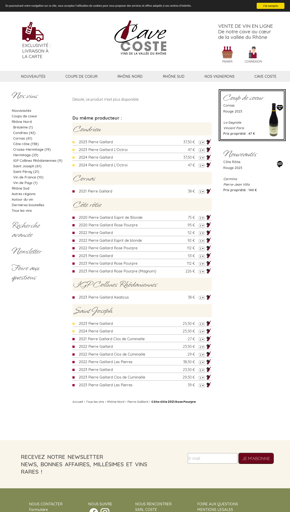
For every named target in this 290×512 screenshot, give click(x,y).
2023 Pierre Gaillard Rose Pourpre (108, 263)
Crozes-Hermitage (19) (32, 149)
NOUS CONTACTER (45, 504)
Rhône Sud (20, 188)
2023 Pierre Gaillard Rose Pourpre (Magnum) (117, 271)
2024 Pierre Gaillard (96, 157)
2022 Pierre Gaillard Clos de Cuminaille (112, 354)
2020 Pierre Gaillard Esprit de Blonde (110, 217)
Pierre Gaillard (137, 402)
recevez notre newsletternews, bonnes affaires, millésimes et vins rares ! (84, 464)
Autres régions (24, 194)
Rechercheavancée (26, 229)
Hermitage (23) (25, 155)
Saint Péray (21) (26, 171)
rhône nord (130, 76)
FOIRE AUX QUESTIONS (217, 504)
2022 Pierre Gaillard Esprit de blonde (110, 240)
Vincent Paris (233, 128)
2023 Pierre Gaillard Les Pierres (105, 385)
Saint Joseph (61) (27, 166)
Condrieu (87, 129)
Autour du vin (22, 199)
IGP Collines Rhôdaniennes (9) (37, 160)
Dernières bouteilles (28, 205)
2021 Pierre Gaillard (95, 191)
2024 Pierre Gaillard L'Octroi (103, 165)
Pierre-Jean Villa (236, 184)
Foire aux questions (25, 272)
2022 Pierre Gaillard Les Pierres (105, 361)
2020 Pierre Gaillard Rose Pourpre (108, 225)
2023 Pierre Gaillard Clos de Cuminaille (112, 377)
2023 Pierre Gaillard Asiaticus (104, 297)
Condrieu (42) (24, 132)
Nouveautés (21, 110)
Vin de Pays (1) (25, 182)
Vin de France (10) (28, 177)
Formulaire (38, 509)
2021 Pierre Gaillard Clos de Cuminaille (112, 339)
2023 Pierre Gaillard (96, 142)
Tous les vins (22, 210)
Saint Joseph (92, 311)
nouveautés (33, 76)
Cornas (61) (22, 138)
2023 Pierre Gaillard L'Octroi (103, 149)
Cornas (84, 178)
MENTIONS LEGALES (215, 509)
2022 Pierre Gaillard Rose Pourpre (108, 248)
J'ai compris (270, 6)
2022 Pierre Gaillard (96, 232)
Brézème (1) (23, 127)
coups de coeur (81, 76)
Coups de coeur (24, 116)
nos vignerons (219, 76)
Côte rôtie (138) (26, 144)
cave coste (265, 76)
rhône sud (173, 76)
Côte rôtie (87, 204)
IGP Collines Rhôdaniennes (115, 284)
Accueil (77, 402)
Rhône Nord (22, 121)
